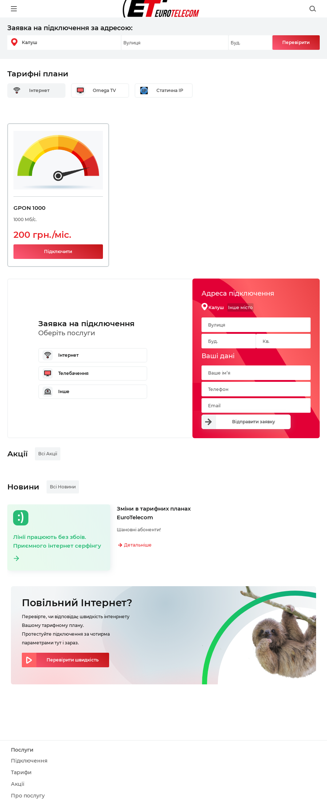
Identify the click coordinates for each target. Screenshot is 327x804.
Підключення (29, 760)
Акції (17, 784)
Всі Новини (63, 486)
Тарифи (21, 772)
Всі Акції (47, 453)
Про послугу (28, 795)
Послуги (22, 750)
